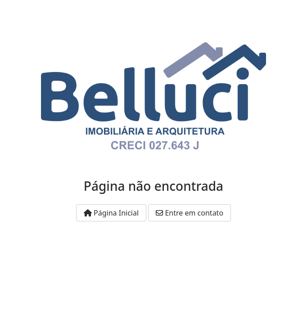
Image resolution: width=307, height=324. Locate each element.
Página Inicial (111, 213)
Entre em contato (189, 213)
